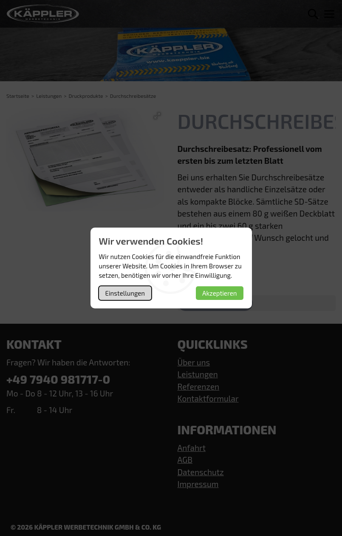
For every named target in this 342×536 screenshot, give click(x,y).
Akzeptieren (219, 293)
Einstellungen (125, 293)
